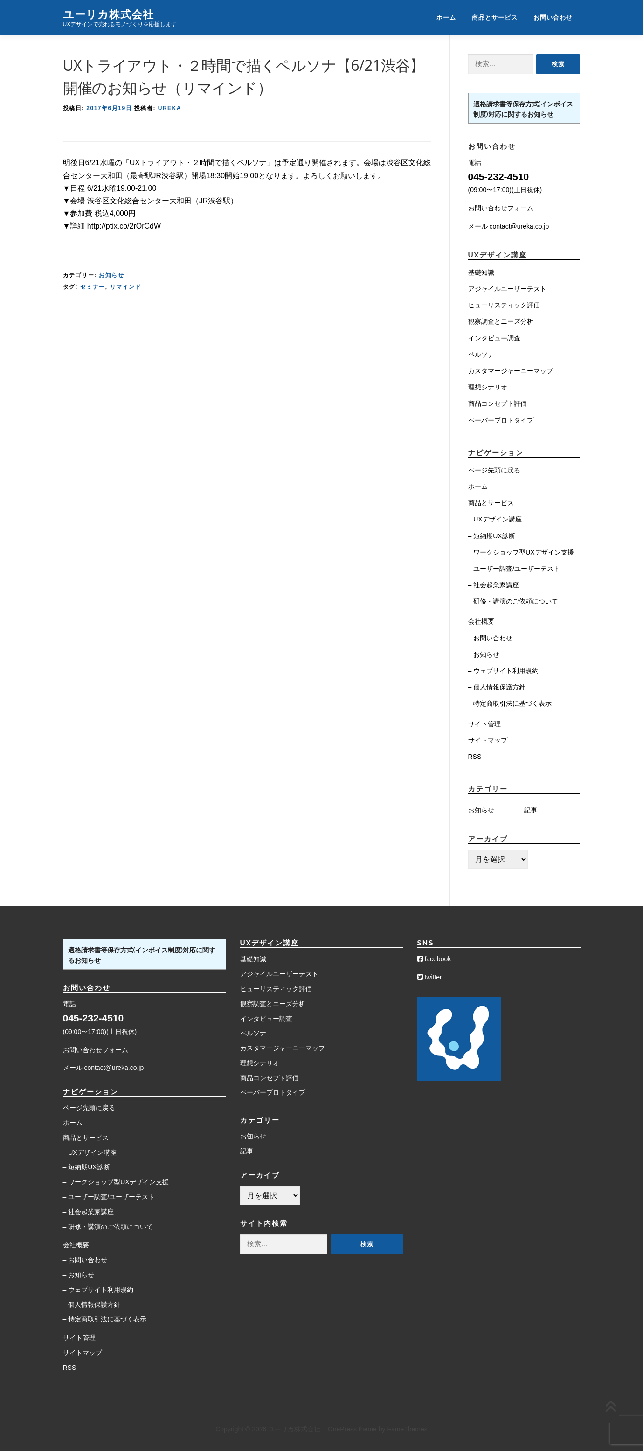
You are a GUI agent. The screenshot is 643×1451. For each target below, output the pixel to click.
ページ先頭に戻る (494, 470)
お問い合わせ (553, 17)
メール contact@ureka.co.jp (508, 226)
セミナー (92, 287)
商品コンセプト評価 (497, 403)
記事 (530, 810)
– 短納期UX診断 (491, 536)
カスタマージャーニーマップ (510, 371)
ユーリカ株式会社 (108, 13)
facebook (434, 959)
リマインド (126, 287)
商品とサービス (495, 17)
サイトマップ (487, 740)
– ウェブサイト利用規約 (503, 670)
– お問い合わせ (490, 638)
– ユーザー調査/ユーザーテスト (514, 568)
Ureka (169, 108)
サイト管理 (484, 724)
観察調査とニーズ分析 (500, 321)
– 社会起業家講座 (493, 585)
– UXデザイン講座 (495, 519)
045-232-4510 (498, 176)
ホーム (446, 17)
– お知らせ (484, 654)
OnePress (342, 1429)
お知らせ (111, 275)
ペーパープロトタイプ (500, 420)
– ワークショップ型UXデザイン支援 (521, 552)
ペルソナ (481, 354)
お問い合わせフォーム (500, 208)
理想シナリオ (487, 387)
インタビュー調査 (494, 338)
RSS (475, 756)
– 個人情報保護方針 (497, 687)
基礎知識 (481, 272)
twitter (429, 977)
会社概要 (481, 621)
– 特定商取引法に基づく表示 (510, 703)
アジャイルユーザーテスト (507, 288)
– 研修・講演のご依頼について (513, 601)
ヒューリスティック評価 (504, 305)
